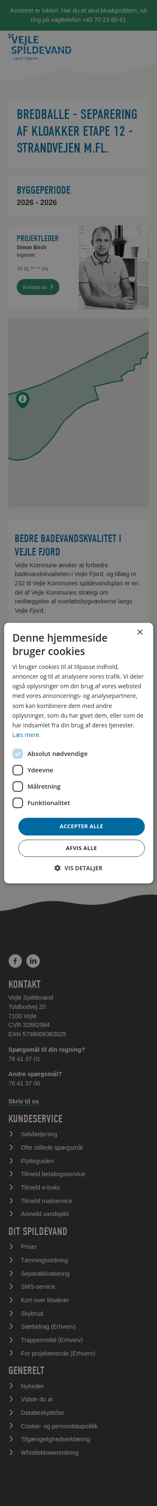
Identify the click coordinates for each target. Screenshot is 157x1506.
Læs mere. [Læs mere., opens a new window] (26, 735)
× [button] (139, 632)
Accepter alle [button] (81, 826)
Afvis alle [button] (81, 848)
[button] (78, 868)
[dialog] (78, 753)
